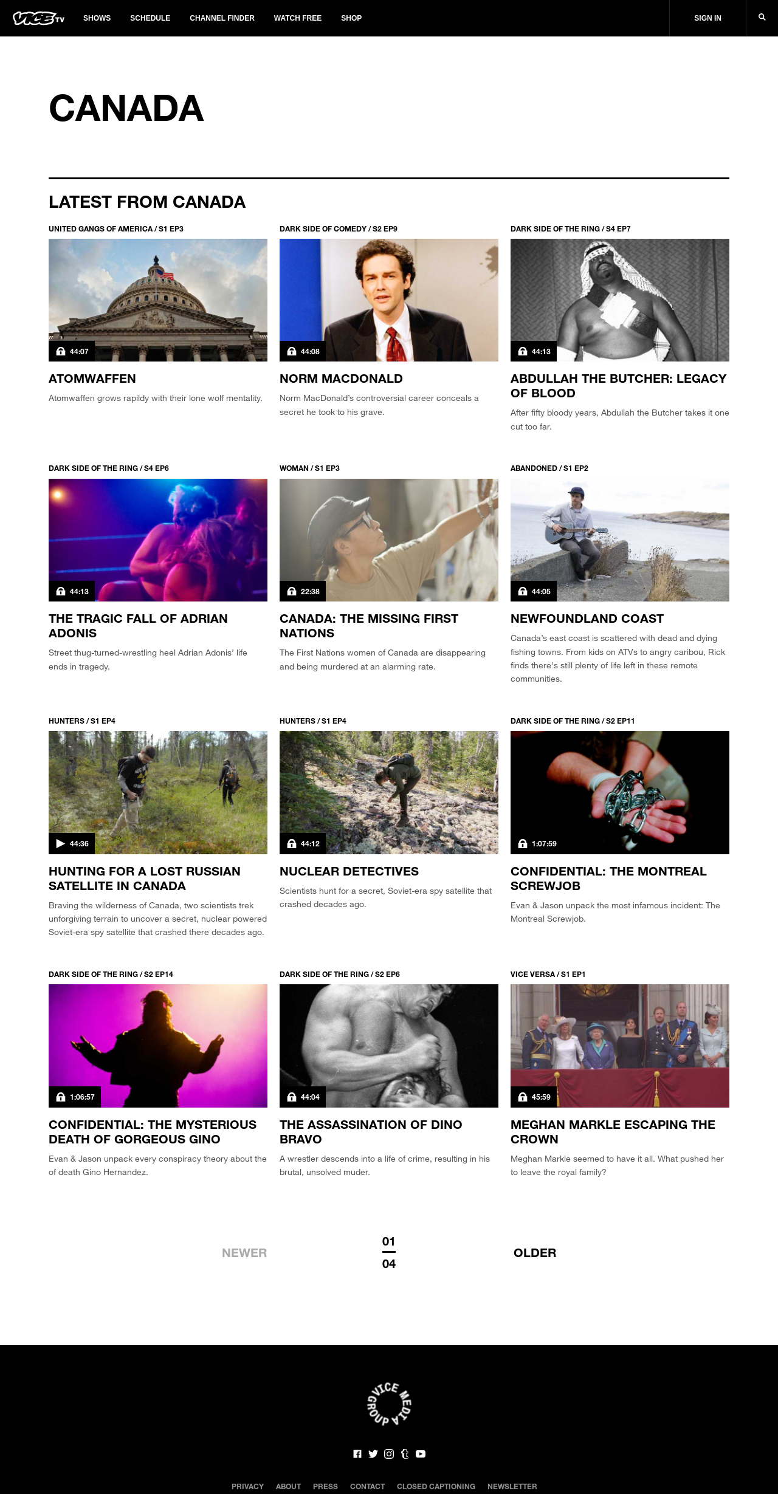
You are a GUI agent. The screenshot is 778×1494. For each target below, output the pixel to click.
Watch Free (298, 18)
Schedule (150, 18)
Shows (97, 18)
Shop (351, 18)
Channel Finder (222, 18)
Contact (367, 1486)
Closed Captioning (436, 1486)
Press (325, 1486)
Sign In (707, 18)
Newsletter (512, 1486)
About (288, 1486)
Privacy (248, 1486)
